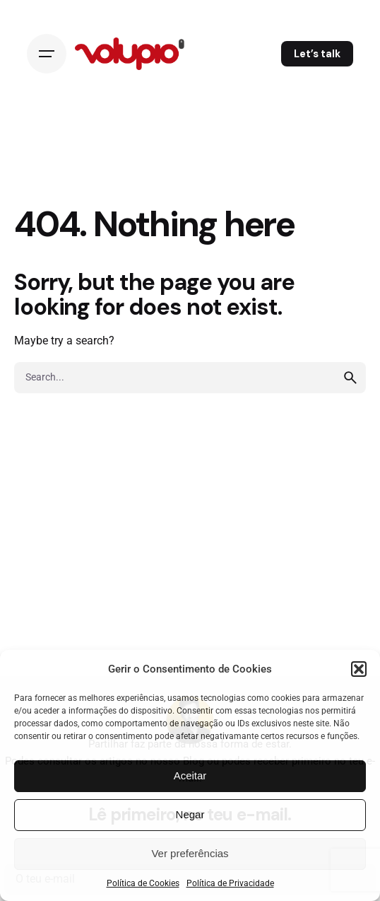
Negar (190, 814)
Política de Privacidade (230, 883)
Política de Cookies (143, 883)
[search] (350, 377)
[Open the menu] (46, 54)
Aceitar (190, 775)
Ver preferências (189, 853)
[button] (359, 669)
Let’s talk (317, 54)
